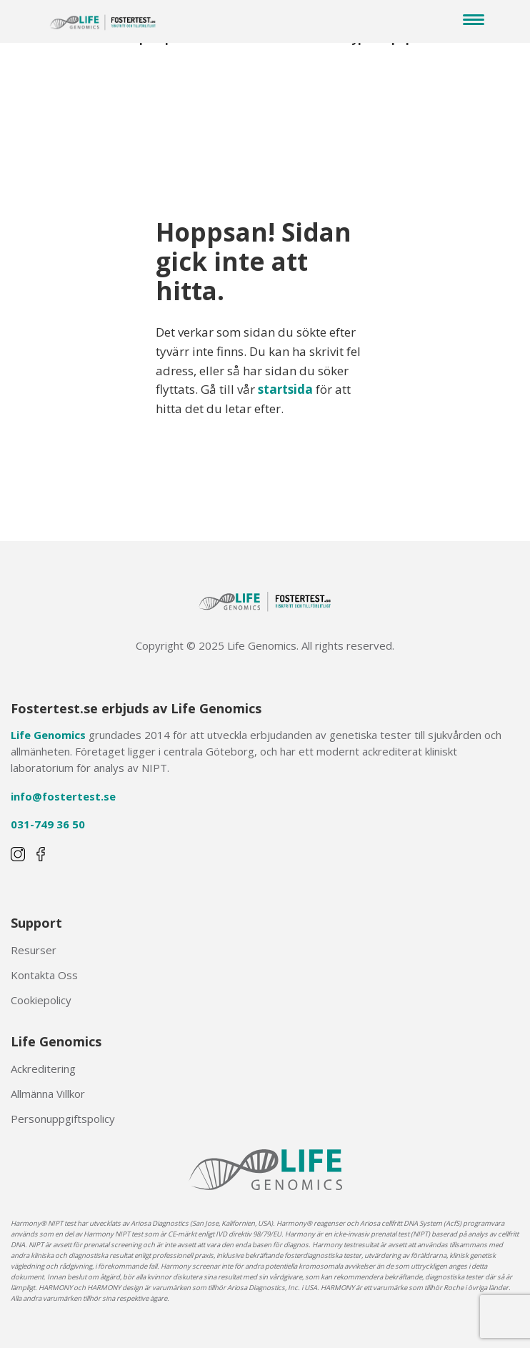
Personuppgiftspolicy (63, 1118)
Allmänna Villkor (48, 1093)
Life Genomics (48, 735)
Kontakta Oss (44, 975)
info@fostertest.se (63, 796)
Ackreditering (43, 1068)
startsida (285, 389)
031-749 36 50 (48, 824)
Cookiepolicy (41, 1000)
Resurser (33, 950)
